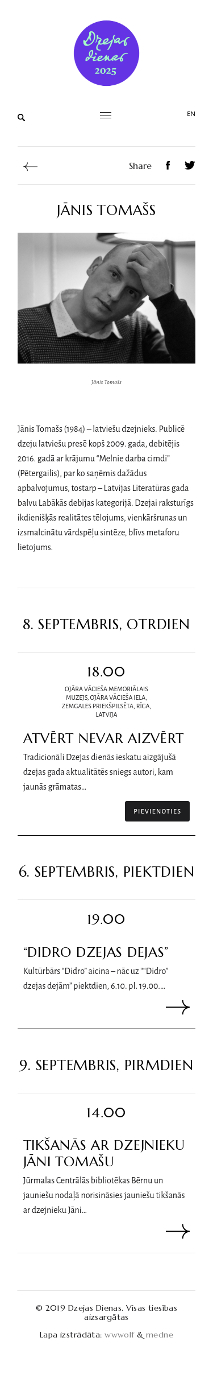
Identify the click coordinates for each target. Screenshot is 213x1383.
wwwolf (120, 1335)
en (191, 114)
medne (159, 1335)
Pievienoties (157, 811)
